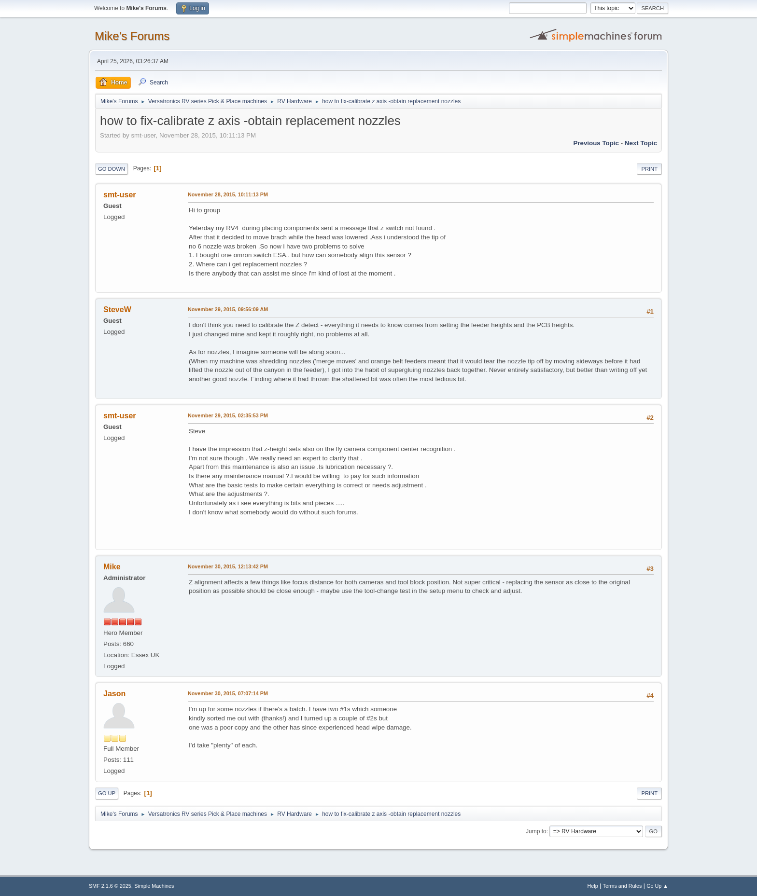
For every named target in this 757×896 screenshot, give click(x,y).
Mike (112, 567)
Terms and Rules (622, 886)
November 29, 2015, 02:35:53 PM (228, 415)
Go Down (111, 169)
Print (649, 169)
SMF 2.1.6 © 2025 (110, 886)
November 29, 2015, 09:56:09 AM (228, 309)
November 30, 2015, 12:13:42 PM (228, 566)
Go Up (106, 793)
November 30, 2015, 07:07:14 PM (228, 693)
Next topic (641, 143)
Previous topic (596, 143)
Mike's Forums (132, 35)
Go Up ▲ (657, 886)
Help (593, 886)
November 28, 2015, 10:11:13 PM (228, 194)
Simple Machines (154, 886)
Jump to (536, 831)
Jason (114, 693)
